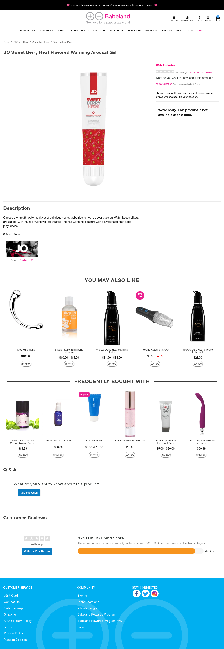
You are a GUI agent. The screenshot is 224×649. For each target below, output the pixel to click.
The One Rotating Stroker (155, 349)
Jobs (81, 627)
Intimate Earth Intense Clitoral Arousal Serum (22, 442)
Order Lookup (13, 608)
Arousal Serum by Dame (58, 440)
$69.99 (201, 448)
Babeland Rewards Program (97, 614)
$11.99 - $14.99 (112, 357)
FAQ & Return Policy (18, 621)
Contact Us (12, 602)
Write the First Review (201, 72)
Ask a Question (164, 84)
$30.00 (58, 447)
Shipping (10, 614)
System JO (26, 260)
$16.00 (130, 447)
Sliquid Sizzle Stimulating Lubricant (69, 351)
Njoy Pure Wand (26, 349)
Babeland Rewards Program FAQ (100, 621)
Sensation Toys (40, 42)
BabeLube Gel (94, 440)
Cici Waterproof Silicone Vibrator (201, 442)
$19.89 (22, 448)
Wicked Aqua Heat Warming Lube (112, 351)
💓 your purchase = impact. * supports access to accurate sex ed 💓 (112, 5)
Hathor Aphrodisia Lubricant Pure (165, 442)
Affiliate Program (89, 608)
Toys (6, 42)
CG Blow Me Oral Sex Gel (130, 440)
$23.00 (198, 357)
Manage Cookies (15, 639)
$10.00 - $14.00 (69, 357)
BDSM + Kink (20, 42)
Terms (8, 627)
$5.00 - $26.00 (166, 448)
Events (82, 595)
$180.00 (26, 356)
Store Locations (88, 602)
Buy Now (26, 363)
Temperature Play (62, 42)
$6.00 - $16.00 (94, 447)
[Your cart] (217, 18)
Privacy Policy (13, 633)
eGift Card (11, 595)
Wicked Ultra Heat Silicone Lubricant (198, 351)
